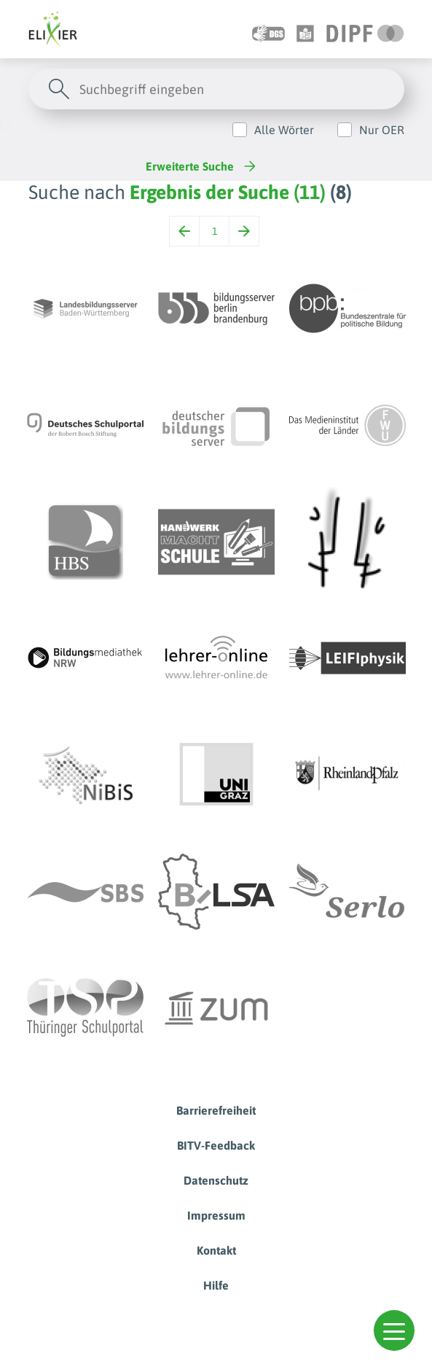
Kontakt (216, 1250)
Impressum (216, 1215)
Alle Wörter (284, 129)
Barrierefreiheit (216, 1110)
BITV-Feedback (216, 1145)
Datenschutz (216, 1180)
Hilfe (216, 1285)
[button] (394, 1330)
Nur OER (381, 129)
